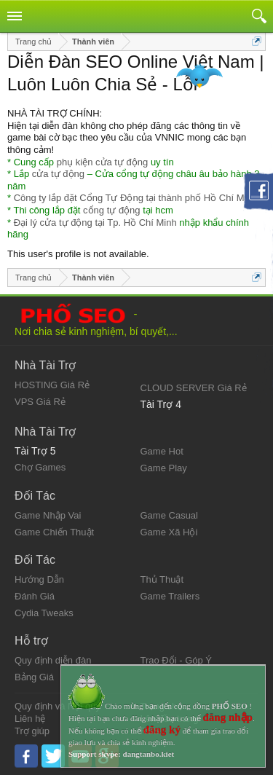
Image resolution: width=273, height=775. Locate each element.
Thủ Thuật (162, 579)
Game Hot (162, 451)
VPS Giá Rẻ (40, 401)
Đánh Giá (35, 596)
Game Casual (169, 515)
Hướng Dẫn (39, 579)
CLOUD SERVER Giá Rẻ (194, 387)
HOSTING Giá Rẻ (52, 384)
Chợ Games (40, 467)
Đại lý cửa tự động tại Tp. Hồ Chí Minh (95, 222)
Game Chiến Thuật (54, 532)
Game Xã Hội (169, 532)
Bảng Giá (34, 677)
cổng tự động (112, 210)
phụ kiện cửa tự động (103, 162)
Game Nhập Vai (48, 515)
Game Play (164, 468)
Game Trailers (170, 596)
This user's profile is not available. (78, 253)
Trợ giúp (32, 730)
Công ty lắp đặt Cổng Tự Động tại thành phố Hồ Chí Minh (135, 197)
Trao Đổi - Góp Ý (177, 660)
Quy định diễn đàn (53, 660)
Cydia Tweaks (44, 612)
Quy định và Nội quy (57, 706)
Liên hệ (30, 718)
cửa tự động (58, 173)
